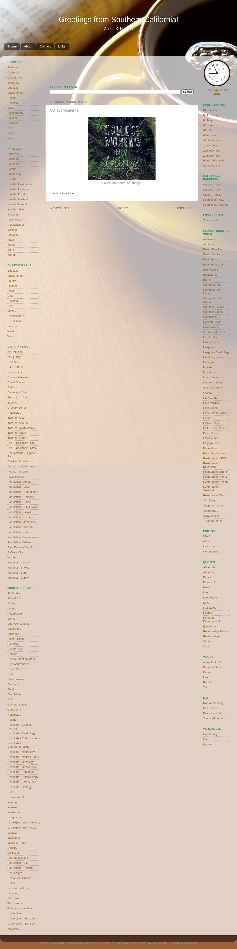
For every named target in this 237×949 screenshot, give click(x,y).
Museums (209, 372)
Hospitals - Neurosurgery (23, 756)
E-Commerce (15, 679)
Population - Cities (19, 502)
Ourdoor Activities (18, 461)
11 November (211, 150)
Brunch (207, 279)
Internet (12, 807)
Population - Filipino (20, 512)
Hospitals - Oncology (20, 762)
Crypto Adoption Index (21, 659)
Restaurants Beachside (211, 465)
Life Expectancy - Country (23, 822)
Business (13, 67)
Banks (11, 618)
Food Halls (210, 337)
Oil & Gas (13, 852)
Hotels (11, 792)
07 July (207, 130)
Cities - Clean (16, 638)
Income (12, 802)
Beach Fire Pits (213, 249)
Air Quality (14, 357)
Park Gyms (210, 397)
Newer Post (60, 208)
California (13, 72)
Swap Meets (211, 515)
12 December (211, 155)
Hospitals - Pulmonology (22, 776)
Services (12, 123)
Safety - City (15, 552)
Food (10, 290)
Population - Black (18, 486)
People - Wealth (17, 471)
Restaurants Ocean (215, 481)
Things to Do (211, 220)
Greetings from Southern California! (118, 19)
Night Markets (212, 165)
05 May (207, 120)
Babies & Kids (212, 667)
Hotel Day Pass (213, 357)
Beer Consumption (19, 623)
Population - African (19, 481)
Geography (14, 709)
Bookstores (210, 274)
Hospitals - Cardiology (21, 733)
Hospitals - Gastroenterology (18, 745)
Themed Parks (212, 520)
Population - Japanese (21, 522)
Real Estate (14, 873)
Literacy (12, 832)
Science (12, 117)
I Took (207, 536)
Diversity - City (16, 392)
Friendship (14, 174)
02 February (211, 115)
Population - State (18, 532)
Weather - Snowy (18, 567)
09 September (212, 140)
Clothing (12, 644)
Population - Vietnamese (23, 537)
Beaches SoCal (213, 264)
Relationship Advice (215, 631)
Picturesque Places (215, 428)
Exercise (12, 402)
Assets (11, 608)
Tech (10, 128)
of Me (206, 541)
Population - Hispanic (20, 517)
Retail (11, 883)
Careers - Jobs (212, 184)
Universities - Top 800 (21, 923)
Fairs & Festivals (213, 160)
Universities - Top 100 (21, 918)
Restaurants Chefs (215, 476)
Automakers (15, 613)
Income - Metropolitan (21, 427)
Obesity (12, 847)
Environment (15, 92)
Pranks (207, 682)
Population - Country (20, 867)
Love (206, 602)
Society (12, 326)
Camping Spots (213, 311)
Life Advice (67, 193)
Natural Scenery (213, 703)
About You (209, 572)
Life (9, 305)
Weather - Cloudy (18, 562)
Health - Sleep (16, 209)
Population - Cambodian (22, 491)
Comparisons (211, 551)
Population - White (19, 542)
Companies (14, 372)
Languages (14, 817)
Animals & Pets (213, 662)
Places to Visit (212, 713)
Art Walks (209, 239)
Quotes (207, 744)
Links (61, 46)
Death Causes (16, 669)
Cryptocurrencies (18, 664)
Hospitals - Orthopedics (22, 767)
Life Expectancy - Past (21, 827)
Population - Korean (20, 527)
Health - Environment (20, 184)
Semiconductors (17, 888)
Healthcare (14, 412)
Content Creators (18, 377)
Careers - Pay (212, 189)
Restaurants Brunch (215, 471)
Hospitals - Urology (19, 787)
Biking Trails (211, 269)
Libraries (208, 362)
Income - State (16, 432)
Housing (12, 102)
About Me (209, 567)
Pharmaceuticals (18, 857)
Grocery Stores (17, 407)
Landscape (210, 546)
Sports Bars (210, 510)
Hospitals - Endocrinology (23, 738)
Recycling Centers (214, 453)
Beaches (208, 259)
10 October (210, 145)
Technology (14, 903)
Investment (14, 812)
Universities (14, 913)
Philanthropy (15, 112)
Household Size (17, 797)
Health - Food (16, 194)
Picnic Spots (211, 423)
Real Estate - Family (20, 547)
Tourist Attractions (214, 718)
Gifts (10, 295)
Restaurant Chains (19, 878)
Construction (15, 649)
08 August (209, 135)
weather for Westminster (188, 69)
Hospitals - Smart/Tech (21, 782)
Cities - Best (15, 367)
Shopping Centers (214, 505)
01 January (210, 110)
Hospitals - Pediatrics (20, 771)
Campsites (210, 316)
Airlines (12, 603)
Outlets (207, 392)
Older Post (184, 208)
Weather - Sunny (18, 577)
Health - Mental (17, 204)
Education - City (17, 397)
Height (11, 719)
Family (11, 169)
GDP (10, 699)
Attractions (210, 244)
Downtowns (210, 327)
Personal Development (211, 619)
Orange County (213, 387)
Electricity (13, 684)
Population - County (215, 204)
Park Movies (211, 402)
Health (11, 97)
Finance (12, 285)
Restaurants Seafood (211, 488)
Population (210, 448)
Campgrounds (212, 284)
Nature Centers (213, 382)
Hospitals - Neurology (21, 751)
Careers (12, 362)
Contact (45, 46)
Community (14, 77)
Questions (209, 626)
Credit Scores (16, 382)
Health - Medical (17, 199)
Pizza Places (15, 476)
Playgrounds (211, 443)
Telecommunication (19, 908)
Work (10, 138)
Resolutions (14, 321)
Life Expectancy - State (22, 447)
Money (11, 311)
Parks (207, 418)
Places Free (210, 438)
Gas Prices (14, 694)
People (207, 612)
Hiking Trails (211, 342)
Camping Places (213, 306)
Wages (11, 557)
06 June (208, 125)
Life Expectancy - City (21, 442)
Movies (207, 367)
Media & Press (16, 842)
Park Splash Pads (214, 412)
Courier (12, 653)
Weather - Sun (16, 572)
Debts (11, 387)
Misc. (10, 107)
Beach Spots (211, 254)
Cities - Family (212, 194)
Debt (10, 674)
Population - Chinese (20, 496)
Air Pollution (15, 351)
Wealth (11, 244)
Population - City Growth (22, 507)
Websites (13, 928)
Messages (209, 607)
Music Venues (212, 377)
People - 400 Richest (20, 466)
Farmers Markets (214, 332)
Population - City (17, 862)
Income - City (15, 417)
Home (12, 46)
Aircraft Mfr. (14, 598)
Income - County (17, 422)
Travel (11, 133)
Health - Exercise (18, 189)
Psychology (14, 219)
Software (13, 898)
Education (13, 87)
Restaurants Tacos (215, 495)
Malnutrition (14, 837)
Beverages (14, 628)
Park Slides (210, 407)
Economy (13, 82)
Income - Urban (17, 437)
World (11, 254)
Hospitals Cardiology (216, 352)
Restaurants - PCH (215, 458)
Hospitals (209, 347)
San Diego (209, 500)
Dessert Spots (212, 322)
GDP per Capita (17, 704)
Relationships (16, 224)
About (28, 46)
